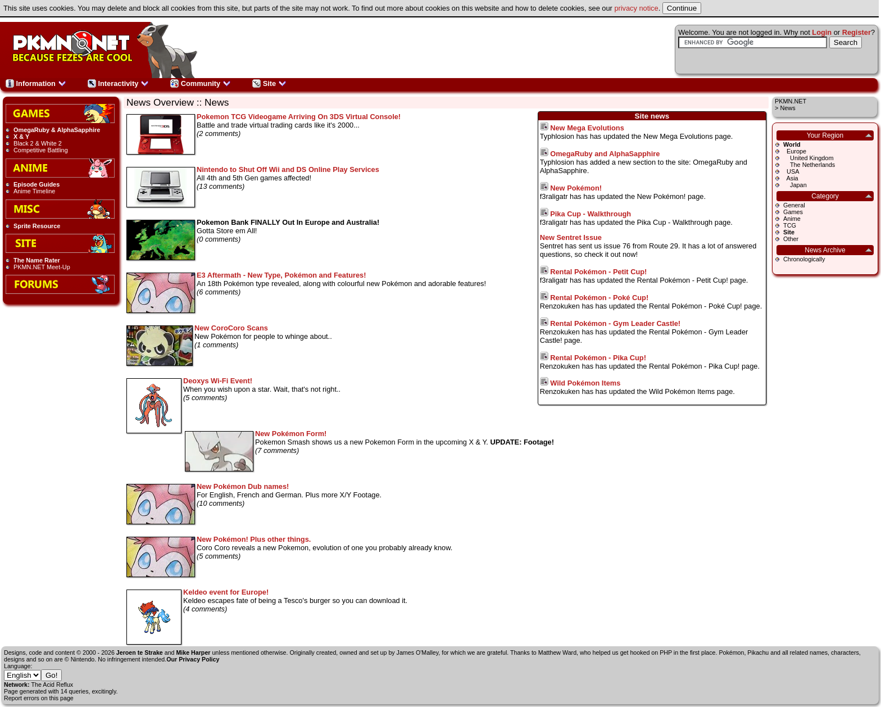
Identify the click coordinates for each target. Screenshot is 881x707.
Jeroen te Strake (139, 652)
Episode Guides (36, 184)
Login (822, 32)
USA (791, 171)
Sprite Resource (36, 226)
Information (36, 83)
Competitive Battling (40, 150)
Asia (790, 178)
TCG (789, 225)
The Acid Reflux (52, 684)
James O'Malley (418, 652)
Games (793, 212)
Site (269, 83)
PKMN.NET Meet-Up (41, 267)
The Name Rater (36, 260)
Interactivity (118, 83)
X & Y (21, 136)
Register (856, 32)
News (787, 108)
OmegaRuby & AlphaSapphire (56, 129)
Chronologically (804, 259)
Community (200, 83)
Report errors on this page (39, 698)
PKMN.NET (790, 101)
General (794, 205)
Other (790, 238)
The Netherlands (809, 164)
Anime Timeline (34, 191)
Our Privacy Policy (192, 659)
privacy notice (636, 8)
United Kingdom (808, 158)
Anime (792, 218)
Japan (795, 185)
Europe (794, 151)
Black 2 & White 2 (37, 143)
